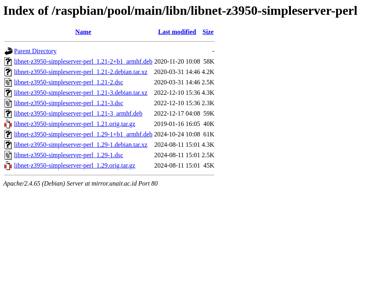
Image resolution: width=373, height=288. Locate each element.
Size (208, 31)
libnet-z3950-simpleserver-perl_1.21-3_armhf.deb (78, 113)
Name (83, 31)
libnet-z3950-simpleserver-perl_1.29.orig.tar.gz (74, 165)
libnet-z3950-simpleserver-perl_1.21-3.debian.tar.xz (80, 92)
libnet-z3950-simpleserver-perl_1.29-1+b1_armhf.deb (83, 134)
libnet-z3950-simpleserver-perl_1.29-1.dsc (68, 155)
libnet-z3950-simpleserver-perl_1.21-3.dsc (68, 103)
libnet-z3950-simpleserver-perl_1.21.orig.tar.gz (74, 123)
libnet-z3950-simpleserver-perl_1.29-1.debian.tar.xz (80, 144)
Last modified (177, 31)
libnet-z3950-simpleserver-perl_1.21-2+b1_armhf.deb (83, 61)
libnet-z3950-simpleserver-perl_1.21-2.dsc (68, 82)
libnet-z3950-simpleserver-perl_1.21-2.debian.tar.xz (80, 71)
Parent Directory (35, 51)
